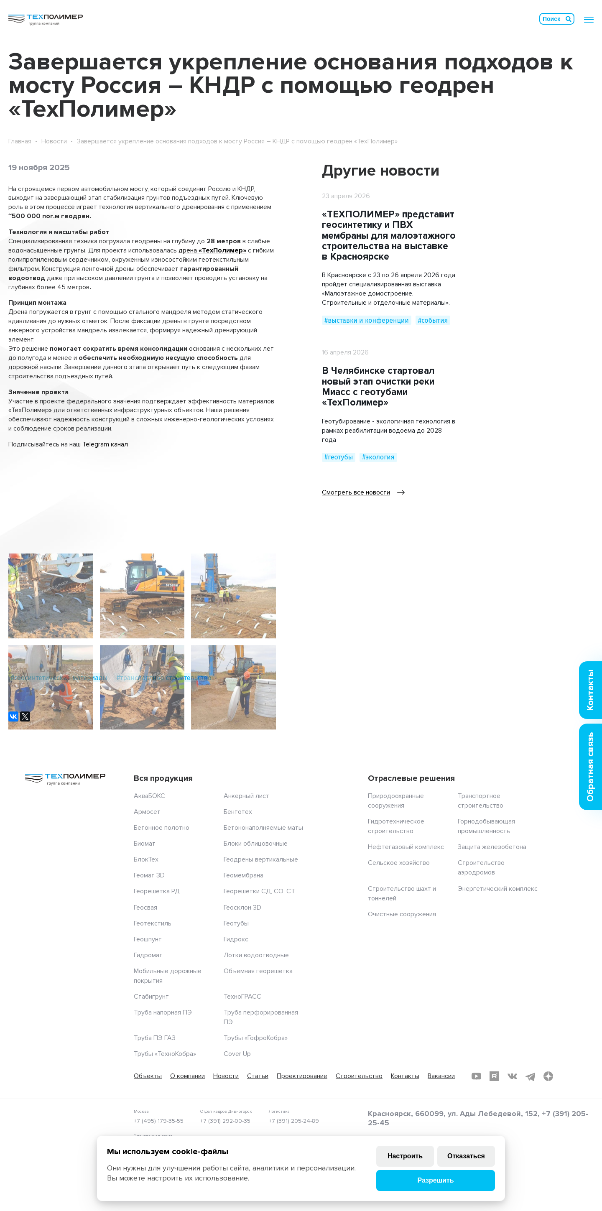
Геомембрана (243, 875)
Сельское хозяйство (399, 863)
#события (433, 320)
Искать (568, 19)
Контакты (405, 1076)
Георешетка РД (157, 891)
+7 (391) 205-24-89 (294, 1120)
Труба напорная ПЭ (163, 1012)
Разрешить (435, 1180)
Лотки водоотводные (256, 955)
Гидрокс (236, 939)
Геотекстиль (152, 923)
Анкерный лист (246, 796)
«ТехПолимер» (222, 250)
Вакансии (441, 1076)
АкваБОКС (149, 796)
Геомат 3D (149, 875)
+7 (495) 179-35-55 (159, 1120)
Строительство (359, 1076)
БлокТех (146, 859)
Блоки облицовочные (256, 843)
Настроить (405, 1156)
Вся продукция (163, 778)
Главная (19, 141)
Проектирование (302, 1076)
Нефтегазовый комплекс (406, 847)
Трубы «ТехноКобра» (165, 1054)
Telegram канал (105, 444)
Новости (54, 141)
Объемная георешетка (258, 971)
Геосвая (145, 907)
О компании (187, 1076)
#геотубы (338, 457)
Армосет (147, 812)
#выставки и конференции (366, 320)
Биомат (145, 843)
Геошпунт (148, 939)
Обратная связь (590, 767)
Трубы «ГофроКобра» (256, 1038)
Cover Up (237, 1054)
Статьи (257, 1076)
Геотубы (236, 923)
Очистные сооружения (402, 914)
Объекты (148, 1076)
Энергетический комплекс (498, 889)
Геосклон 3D (242, 907)
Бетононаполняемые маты (263, 827)
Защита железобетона (492, 847)
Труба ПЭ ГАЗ (155, 1038)
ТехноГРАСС (242, 996)
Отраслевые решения (411, 778)
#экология (378, 457)
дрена (189, 250)
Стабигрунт (151, 996)
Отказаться (466, 1156)
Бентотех (238, 812)
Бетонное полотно (161, 827)
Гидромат (148, 955)
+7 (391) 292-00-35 (225, 1120)
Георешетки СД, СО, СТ (259, 891)
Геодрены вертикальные (261, 859)
